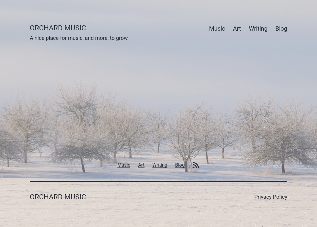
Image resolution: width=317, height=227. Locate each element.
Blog (281, 28)
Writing (258, 28)
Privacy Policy (270, 197)
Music (217, 28)
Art (237, 28)
